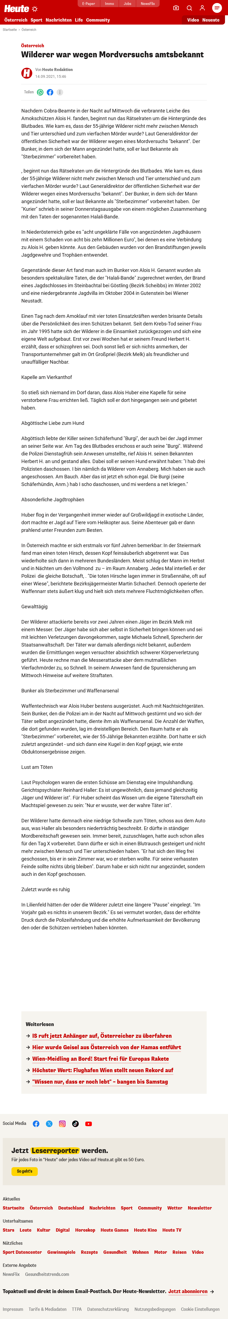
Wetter (174, 1208)
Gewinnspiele (61, 1252)
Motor (160, 1252)
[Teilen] (60, 92)
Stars (8, 1230)
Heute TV (172, 1230)
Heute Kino (145, 1230)
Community (98, 20)
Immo (109, 3)
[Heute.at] (16, 8)
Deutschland (71, 1208)
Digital (63, 1230)
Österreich (15, 20)
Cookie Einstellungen (200, 1309)
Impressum (13, 1309)
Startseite (10, 30)
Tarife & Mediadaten (47, 1309)
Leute (25, 1230)
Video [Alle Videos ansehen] (193, 20)
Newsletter (200, 1208)
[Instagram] (62, 1123)
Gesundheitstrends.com (47, 1274)
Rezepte (89, 1252)
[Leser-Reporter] (176, 8)
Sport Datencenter (22, 1252)
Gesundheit (115, 1252)
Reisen (179, 1252)
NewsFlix (148, 3)
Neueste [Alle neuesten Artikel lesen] (211, 20)
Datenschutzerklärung (108, 1309)
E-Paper (88, 3)
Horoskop (85, 1230)
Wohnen (140, 1252)
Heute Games (114, 1230)
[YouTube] (88, 1123)
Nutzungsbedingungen (155, 1309)
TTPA (77, 1309)
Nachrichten (59, 20)
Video (198, 1252)
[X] (49, 1123)
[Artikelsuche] (189, 8)
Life (79, 20)
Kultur (43, 1230)
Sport (36, 20)
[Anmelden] (202, 8)
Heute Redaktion (57, 69)
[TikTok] (75, 1123)
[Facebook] (50, 92)
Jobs (127, 3)
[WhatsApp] (40, 92)
